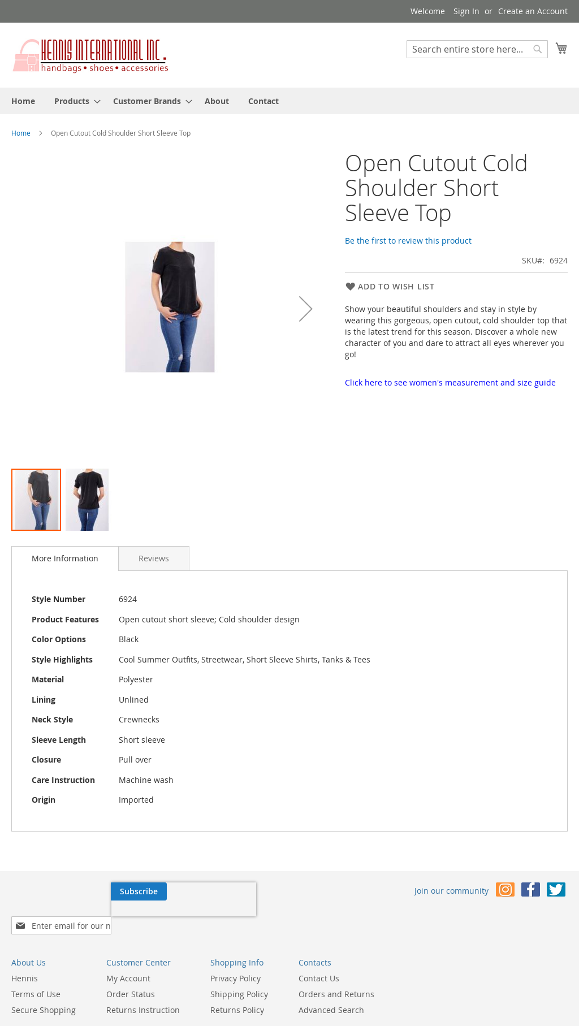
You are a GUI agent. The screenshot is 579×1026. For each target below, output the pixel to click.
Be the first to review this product (408, 240)
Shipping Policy (239, 976)
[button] (306, 308)
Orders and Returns (336, 976)
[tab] (65, 558)
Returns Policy (237, 991)
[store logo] (90, 54)
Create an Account (533, 11)
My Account (128, 960)
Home (21, 132)
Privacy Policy (235, 960)
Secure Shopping (43, 991)
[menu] (289, 101)
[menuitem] (23, 101)
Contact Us (319, 960)
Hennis (24, 960)
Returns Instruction (143, 991)
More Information (65, 558)
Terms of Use (36, 976)
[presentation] (83, 917)
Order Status (130, 976)
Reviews (154, 558)
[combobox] (477, 49)
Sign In (466, 11)
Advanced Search (331, 991)
